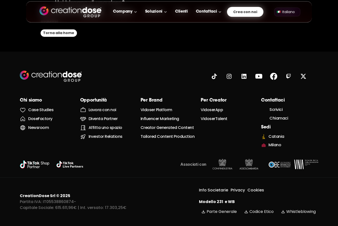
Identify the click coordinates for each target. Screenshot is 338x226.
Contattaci (206, 12)
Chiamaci (278, 118)
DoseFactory (40, 119)
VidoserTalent (214, 119)
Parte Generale (219, 211)
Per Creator (213, 100)
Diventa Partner (103, 119)
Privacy (238, 190)
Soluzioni (153, 12)
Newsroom (38, 127)
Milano (274, 145)
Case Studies (40, 110)
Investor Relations (105, 136)
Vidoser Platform (156, 110)
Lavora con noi (102, 110)
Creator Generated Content (167, 127)
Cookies (255, 190)
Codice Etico (259, 211)
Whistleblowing (298, 211)
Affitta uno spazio (105, 127)
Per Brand (152, 100)
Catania (276, 136)
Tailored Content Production (168, 136)
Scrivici (276, 109)
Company (123, 12)
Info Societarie (213, 190)
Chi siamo (31, 100)
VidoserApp (212, 110)
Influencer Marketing (160, 119)
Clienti (181, 12)
